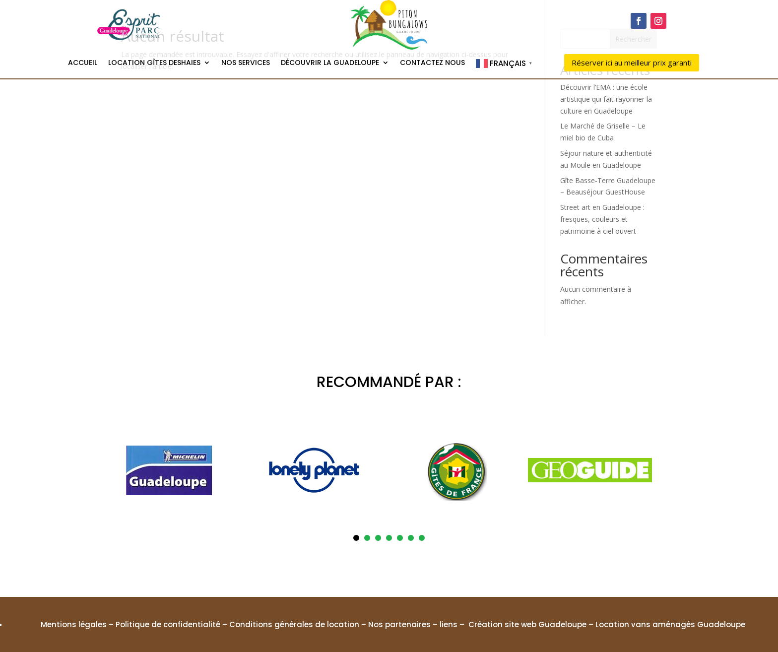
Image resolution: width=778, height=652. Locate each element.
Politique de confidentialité (168, 624)
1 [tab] (356, 538)
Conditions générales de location (294, 624)
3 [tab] (378, 538)
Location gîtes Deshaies (154, 63)
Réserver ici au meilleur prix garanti (632, 62)
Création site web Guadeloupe (527, 624)
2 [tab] (367, 538)
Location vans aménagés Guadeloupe (670, 624)
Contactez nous (432, 63)
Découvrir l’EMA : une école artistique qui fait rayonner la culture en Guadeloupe (606, 99)
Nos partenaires (399, 624)
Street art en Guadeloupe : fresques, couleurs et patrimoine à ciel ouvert (602, 219)
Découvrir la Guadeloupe (330, 63)
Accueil (82, 63)
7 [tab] (422, 538)
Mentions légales (74, 624)
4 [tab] (389, 538)
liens (448, 624)
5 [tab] (400, 538)
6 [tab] (411, 538)
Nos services (245, 63)
